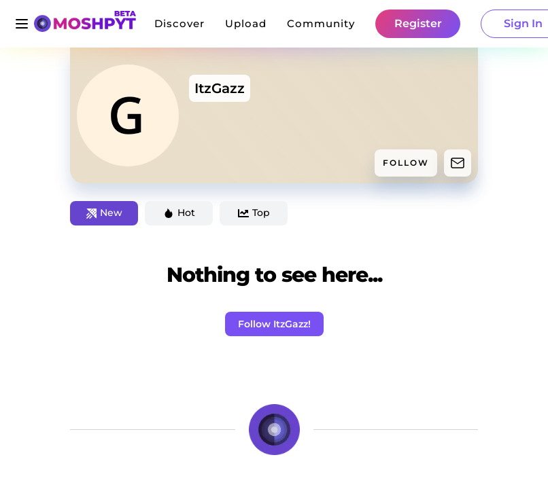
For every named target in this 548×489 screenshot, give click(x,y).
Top (254, 212)
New (104, 212)
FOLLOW (406, 163)
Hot (179, 212)
